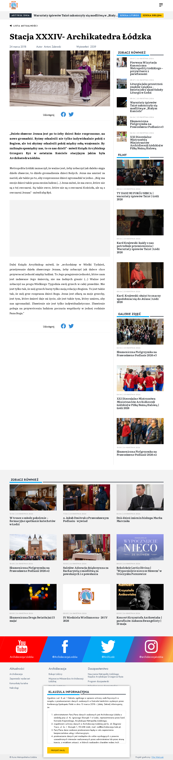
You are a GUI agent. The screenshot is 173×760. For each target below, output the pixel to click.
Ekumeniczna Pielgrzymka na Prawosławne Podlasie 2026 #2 (137, 453)
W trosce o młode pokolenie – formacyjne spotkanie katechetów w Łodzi (32, 521)
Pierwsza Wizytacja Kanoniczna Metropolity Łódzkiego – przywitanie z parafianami (146, 68)
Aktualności (17, 668)
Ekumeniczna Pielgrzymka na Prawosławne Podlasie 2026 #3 (137, 353)
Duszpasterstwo (98, 668)
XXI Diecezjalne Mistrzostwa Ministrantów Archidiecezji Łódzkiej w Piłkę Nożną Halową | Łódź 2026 (138, 403)
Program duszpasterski (98, 681)
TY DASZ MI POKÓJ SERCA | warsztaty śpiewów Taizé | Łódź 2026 (138, 196)
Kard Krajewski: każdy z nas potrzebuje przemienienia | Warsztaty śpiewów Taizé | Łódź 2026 (138, 247)
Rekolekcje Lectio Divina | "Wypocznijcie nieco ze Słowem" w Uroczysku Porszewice (139, 571)
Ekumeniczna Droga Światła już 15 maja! (32, 618)
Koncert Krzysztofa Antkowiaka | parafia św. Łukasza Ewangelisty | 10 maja (139, 620)
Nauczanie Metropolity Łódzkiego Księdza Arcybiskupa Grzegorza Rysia (105, 675)
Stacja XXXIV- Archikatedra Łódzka (80, 36)
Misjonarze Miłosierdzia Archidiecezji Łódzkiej (66, 680)
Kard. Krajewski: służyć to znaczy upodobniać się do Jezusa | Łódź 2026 (139, 299)
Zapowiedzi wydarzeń (20, 678)
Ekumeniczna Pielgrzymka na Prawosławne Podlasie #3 (146, 124)
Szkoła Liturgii (129, 15)
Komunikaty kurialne (19, 683)
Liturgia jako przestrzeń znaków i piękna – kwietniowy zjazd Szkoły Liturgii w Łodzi (146, 88)
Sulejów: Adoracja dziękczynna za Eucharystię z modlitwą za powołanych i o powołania (85, 571)
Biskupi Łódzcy (55, 674)
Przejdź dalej (58, 750)
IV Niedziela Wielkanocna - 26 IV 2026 (85, 618)
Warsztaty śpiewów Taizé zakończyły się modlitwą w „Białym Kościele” (76, 15)
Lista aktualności (25, 25)
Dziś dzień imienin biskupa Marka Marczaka (139, 519)
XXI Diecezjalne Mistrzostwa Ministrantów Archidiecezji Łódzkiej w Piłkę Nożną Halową (146, 142)
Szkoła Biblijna (152, 15)
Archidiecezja (16, 674)
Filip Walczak (158, 757)
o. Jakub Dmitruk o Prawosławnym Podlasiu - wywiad (86, 519)
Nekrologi (14, 687)
